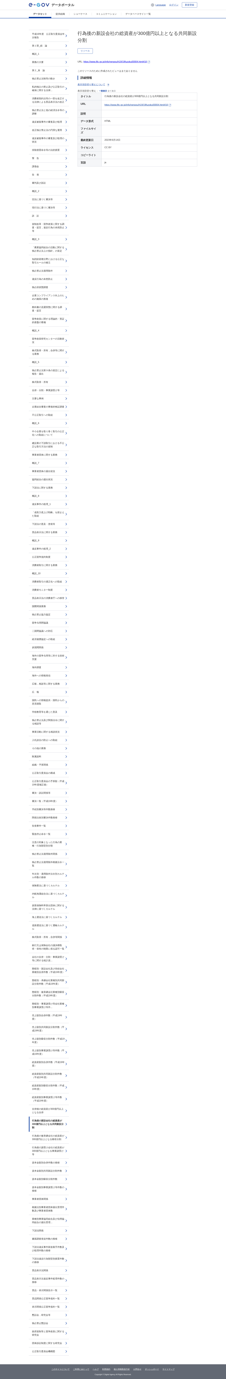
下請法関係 (38, 1230)
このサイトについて (60, 1369)
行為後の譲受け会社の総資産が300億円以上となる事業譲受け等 (48, 1151)
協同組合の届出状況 (42, 479)
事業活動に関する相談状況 (46, 732)
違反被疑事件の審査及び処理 (47, 122)
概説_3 (35, 239)
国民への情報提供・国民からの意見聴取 (48, 702)
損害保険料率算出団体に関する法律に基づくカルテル (48, 907)
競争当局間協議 (40, 623)
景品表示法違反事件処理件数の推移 (48, 1280)
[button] (158, 5)
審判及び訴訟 (39, 183)
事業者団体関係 (40, 1199)
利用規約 (106, 1369)
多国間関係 (38, 647)
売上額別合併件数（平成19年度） (47, 1017)
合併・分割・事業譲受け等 (46, 390)
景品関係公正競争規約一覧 (46, 1298)
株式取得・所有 (40, 382)
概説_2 (35, 191)
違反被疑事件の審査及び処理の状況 (48, 140)
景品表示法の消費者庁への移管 (48, 598)
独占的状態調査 (40, 287)
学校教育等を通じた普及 (44, 712)
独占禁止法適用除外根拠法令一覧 (48, 864)
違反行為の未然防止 (42, 279)
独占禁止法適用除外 (42, 271)
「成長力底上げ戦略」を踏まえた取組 (48, 514)
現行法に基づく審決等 (43, 207)
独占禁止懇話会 (40, 1323)
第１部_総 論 (39, 45)
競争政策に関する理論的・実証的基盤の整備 (48, 321)
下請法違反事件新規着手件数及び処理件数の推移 (48, 1249)
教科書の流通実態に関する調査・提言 (47, 309)
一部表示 (103, 91)
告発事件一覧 (39, 826)
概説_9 (35, 540)
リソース (85, 51)
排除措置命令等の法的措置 (46, 150)
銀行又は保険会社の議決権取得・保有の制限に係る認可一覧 (48, 947)
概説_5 (35, 362)
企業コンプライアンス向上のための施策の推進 (48, 297)
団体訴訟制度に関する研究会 (47, 1343)
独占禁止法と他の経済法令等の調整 (48, 112)
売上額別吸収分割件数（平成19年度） (48, 1040)
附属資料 (36, 756)
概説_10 (36, 573)
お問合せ (137, 1369)
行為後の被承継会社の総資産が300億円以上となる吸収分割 (48, 1137)
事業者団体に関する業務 (44, 455)
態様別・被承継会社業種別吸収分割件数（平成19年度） (48, 994)
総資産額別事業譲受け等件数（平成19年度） (47, 1099)
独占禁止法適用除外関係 (44, 854)
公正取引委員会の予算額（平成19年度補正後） (48, 783)
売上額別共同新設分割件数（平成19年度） (48, 1029)
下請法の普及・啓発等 (43, 524)
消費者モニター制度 (42, 590)
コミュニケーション (106, 14)
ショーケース (80, 14)
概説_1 (35, 54)
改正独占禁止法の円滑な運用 (47, 130)
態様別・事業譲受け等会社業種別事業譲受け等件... (48, 1005)
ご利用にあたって (81, 1369)
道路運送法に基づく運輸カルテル (48, 927)
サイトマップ (168, 1369)
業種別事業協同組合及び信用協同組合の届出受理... (48, 1221)
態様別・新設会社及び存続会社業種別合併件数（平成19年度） (48, 970)
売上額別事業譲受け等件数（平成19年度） (48, 1052)
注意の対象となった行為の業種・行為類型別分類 (47, 844)
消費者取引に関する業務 (44, 565)
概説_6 (35, 423)
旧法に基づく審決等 (42, 199)
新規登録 (189, 5)
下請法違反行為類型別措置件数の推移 (48, 1260)
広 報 (35, 692)
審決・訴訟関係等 (41, 793)
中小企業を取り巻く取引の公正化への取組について (48, 433)
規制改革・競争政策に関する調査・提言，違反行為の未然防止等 (48, 227)
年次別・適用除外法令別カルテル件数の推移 (48, 876)
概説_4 (35, 330)
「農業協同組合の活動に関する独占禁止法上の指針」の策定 (48, 249)
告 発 (35, 174)
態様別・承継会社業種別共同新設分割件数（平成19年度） (48, 982)
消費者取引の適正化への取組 (47, 581)
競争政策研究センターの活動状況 (48, 340)
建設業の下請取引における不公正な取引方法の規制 (48, 445)
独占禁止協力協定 (41, 614)
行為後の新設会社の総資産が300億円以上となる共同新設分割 (48, 1124)
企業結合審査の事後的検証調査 (48, 407)
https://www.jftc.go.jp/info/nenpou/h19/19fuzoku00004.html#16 (115, 61)
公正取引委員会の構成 (43, 773)
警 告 (35, 158)
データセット (40, 14)
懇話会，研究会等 (41, 1315)
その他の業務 (39, 748)
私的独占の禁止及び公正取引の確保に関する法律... (48, 88)
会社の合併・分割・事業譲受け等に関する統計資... (48, 959)
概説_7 (35, 463)
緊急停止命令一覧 (41, 834)
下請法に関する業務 (42, 487)
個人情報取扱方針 (122, 1369)
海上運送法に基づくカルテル (47, 917)
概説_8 (35, 496)
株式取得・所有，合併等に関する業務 (48, 352)
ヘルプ (96, 1369)
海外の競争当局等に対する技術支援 (48, 657)
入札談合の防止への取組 (44, 740)
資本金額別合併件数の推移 (46, 1162)
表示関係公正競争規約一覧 (46, 1307)
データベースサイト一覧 (138, 14)
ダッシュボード (152, 1369)
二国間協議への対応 (42, 631)
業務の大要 (38, 62)
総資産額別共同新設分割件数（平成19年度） (47, 1076)
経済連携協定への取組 (43, 639)
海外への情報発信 (41, 675)
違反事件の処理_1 (41, 504)
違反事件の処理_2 (41, 549)
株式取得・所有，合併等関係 (47, 937)
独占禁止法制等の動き (43, 78)
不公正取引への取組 (42, 415)
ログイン (173, 5)
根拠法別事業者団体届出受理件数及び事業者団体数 (48, 1209)
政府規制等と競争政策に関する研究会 (48, 1333)
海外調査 (36, 667)
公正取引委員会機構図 (43, 1351)
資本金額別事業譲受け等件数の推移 (48, 1189)
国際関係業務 (39, 606)
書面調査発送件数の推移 (44, 1239)
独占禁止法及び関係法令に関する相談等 (48, 722)
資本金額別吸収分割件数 (44, 1179)
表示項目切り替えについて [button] (94, 84)
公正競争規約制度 (41, 557)
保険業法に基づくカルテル (46, 885)
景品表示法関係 (40, 1270)
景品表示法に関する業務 (44, 532)
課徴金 (35, 166)
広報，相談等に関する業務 (46, 684)
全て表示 (112, 91)
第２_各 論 (38, 70)
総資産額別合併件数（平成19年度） (48, 1064)
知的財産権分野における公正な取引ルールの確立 (48, 261)
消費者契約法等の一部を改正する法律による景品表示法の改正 (48, 100)
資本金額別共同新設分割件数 (47, 1171)
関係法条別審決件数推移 (44, 817)
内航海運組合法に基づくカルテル (48, 895)
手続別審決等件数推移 (43, 809)
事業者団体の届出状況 (43, 471)
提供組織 (60, 14)
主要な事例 (38, 398)
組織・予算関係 (40, 765)
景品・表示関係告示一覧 (44, 1290)
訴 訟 (35, 216)
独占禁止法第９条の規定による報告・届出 (48, 372)
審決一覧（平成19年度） (45, 801)
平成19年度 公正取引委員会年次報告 (48, 36)
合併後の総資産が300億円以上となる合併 (48, 1111)
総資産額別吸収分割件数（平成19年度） (48, 1087)
